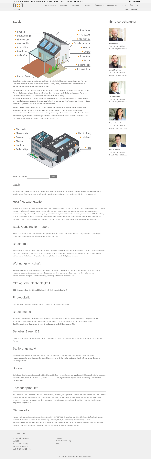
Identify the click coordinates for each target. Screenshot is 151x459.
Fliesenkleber (38, 253)
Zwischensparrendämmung (70, 425)
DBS (79, 208)
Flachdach (83, 417)
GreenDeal (45, 290)
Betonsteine (25, 191)
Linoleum (35, 378)
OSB (32, 216)
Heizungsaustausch (19, 358)
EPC (43, 375)
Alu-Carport (23, 208)
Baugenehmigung (49, 233)
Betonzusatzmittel (59, 250)
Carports (74, 208)
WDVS (47, 425)
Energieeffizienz (30, 290)
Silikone (53, 256)
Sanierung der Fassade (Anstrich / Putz (60, 276)
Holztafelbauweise (31, 397)
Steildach (16, 425)
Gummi (61, 375)
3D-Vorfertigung (39, 338)
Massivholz (99, 214)
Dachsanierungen (62, 273)
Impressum (59, 438)
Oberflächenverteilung (20, 324)
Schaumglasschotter (96, 422)
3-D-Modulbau (30, 395)
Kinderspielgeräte (40, 214)
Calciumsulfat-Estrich (98, 250)
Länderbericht (17, 236)
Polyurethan (38, 256)
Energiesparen (77, 355)
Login (124, 5)
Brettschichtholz (58, 208)
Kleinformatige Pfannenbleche (23, 194)
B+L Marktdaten (70, 456)
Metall (44, 194)
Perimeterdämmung (39, 422)
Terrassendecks (31, 219)
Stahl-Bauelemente (64, 324)
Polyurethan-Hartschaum (60, 422)
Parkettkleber (28, 256)
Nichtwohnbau (40, 236)
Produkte (63, 5)
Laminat (28, 378)
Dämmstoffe (45, 417)
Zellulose (57, 425)
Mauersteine (76, 397)
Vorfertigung (70, 219)
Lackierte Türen (57, 321)
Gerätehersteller (88, 355)
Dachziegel (69, 191)
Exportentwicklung (19, 211)
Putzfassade (32, 400)
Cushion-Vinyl (26, 375)
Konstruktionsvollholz (67, 214)
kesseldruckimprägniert (21, 214)
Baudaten (75, 5)
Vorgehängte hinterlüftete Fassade (78, 400)
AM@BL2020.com (120, 75)
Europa (75, 233)
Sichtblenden (38, 216)
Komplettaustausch (33, 358)
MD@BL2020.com (120, 155)
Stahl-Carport (86, 216)
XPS (51, 425)
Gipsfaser (55, 375)
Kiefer (31, 214)
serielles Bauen (90, 338)
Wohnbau (55, 236)
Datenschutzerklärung (63, 441)
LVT (40, 378)
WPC (92, 219)
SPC (53, 378)
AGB (57, 443)
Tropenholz (51, 219)
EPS (77, 417)
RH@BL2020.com (120, 49)
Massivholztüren (68, 321)
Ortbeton (16, 400)
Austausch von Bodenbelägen (49, 270)
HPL (97, 318)
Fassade (42, 304)
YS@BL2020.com (120, 128)
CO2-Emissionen (19, 290)
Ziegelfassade (95, 400)
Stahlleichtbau (97, 216)
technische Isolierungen (36, 425)
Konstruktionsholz (53, 214)
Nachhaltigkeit (54, 290)
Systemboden (65, 378)
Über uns (98, 5)
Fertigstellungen (84, 233)
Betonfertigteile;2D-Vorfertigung (57, 338)
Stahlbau (41, 400)
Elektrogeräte (45, 355)
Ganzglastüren (90, 318)
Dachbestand (41, 191)
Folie (73, 318)
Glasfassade (91, 395)
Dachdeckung (51, 191)
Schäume (46, 256)
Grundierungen (72, 253)
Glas (84, 395)
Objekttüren (33, 324)
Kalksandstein (46, 397)
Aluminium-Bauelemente (21, 318)
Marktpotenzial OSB (88, 214)
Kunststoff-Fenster (44, 321)
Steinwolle (23, 425)
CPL (62, 318)
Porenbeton (24, 400)
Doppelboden (36, 375)
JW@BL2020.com (120, 102)
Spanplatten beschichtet (61, 216)
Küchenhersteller (52, 358)
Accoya (15, 208)
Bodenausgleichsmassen (81, 250)
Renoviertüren (42, 324)
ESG (38, 290)
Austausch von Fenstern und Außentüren (75, 270)
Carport (67, 208)
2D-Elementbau (18, 338)
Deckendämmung (34, 417)
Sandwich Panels (63, 194)
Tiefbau (48, 236)
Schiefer (72, 194)
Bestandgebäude (19, 355)
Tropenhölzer (60, 219)
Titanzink (84, 194)
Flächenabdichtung (50, 253)
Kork (22, 378)
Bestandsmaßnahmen (32, 355)
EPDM (31, 253)
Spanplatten (48, 216)
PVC (49, 378)
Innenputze (82, 253)
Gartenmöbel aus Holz (49, 211)
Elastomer (24, 253)
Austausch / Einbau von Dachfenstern (26, 270)
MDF (14, 216)
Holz (95, 375)
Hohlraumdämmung (42, 420)
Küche (43, 358)
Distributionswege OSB (89, 208)
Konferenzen (112, 5)
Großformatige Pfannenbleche (91, 191)
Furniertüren (79, 318)
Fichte (28, 211)
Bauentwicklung (37, 233)
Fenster (67, 318)
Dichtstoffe (16, 253)
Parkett (44, 378)
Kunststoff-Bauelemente (29, 321)
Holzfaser (53, 420)
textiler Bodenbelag (83, 378)
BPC (50, 208)
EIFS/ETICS (58, 417)
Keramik (55, 397)
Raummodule (79, 338)
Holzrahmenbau (18, 397)
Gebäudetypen (96, 233)
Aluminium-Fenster (36, 318)
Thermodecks (42, 219)
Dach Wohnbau (32, 304)
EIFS (52, 417)
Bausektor (59, 233)
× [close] (139, 1)
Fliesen (48, 375)
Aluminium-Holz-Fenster (52, 318)
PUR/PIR (73, 422)
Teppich (73, 378)
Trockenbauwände (59, 400)
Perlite (49, 422)
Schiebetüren (52, 324)
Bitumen (32, 191)
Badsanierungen (50, 273)
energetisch (55, 355)
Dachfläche (60, 191)
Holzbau (79, 211)
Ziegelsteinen (26, 403)
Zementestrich (61, 256)
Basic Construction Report (22, 233)
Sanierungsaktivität (19, 361)
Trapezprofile (91, 194)
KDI (97, 211)
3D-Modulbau (29, 338)
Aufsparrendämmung (20, 417)
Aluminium (16, 191)
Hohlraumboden (87, 375)
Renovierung (87, 358)
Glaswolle (16, 420)
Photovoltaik (64, 304)
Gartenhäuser (36, 211)
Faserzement (77, 395)
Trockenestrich (96, 378)
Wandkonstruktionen (82, 219)
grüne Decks (62, 211)
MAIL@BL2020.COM (23, 449)
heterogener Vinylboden (73, 375)
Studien (87, 5)
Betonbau (49, 250)
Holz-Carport (71, 211)
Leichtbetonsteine (65, 397)
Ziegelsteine (17, 403)
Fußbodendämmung (95, 417)
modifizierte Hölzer (23, 216)
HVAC (59, 420)
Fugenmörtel (62, 253)
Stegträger (16, 219)
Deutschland (68, 233)
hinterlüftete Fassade (27, 420)
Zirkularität (63, 290)
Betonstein (57, 395)
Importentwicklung (89, 211)
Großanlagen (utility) (53, 304)
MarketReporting (29, 236)
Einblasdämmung (69, 417)
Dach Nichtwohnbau (20, 304)
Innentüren (16, 321)
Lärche (77, 214)
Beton (46, 208)
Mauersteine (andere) (88, 397)
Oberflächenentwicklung (83, 321)
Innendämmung (67, 420)
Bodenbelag (17, 375)
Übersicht (134, 9)
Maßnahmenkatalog (75, 358)
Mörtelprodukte (18, 256)
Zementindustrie (72, 256)
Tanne (23, 219)
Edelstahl (77, 191)
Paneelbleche (51, 194)
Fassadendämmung (39, 276)
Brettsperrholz (67, 395)
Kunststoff (37, 194)
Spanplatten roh (76, 216)
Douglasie (101, 208)
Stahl (78, 194)
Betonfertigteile (48, 395)
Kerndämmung (79, 420)
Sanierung (96, 358)
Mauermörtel (96, 253)
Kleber (89, 253)
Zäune (96, 219)
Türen (74, 324)
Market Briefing (50, 5)
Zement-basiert (18, 380)
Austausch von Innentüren (34, 273)
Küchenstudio (63, 358)
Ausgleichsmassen (29, 250)
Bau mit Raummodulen (35, 208)
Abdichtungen (17, 250)
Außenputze (41, 250)
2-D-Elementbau (18, 395)
